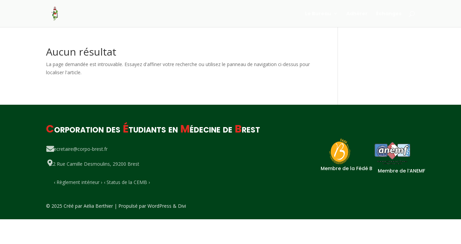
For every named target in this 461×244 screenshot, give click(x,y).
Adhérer (357, 14)
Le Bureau (318, 14)
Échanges (388, 14)
